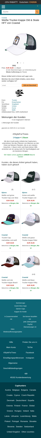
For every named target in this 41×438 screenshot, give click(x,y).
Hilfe (11, 342)
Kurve (14, 108)
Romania (24, 421)
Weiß (13, 110)
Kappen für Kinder (20, 312)
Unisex (14, 106)
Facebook (30, 353)
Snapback (15, 104)
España (31, 400)
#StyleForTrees (11, 353)
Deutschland (21, 400)
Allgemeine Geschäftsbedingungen (12, 365)
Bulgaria (24, 390)
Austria (8, 390)
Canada (32, 390)
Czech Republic (27, 395)
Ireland (26, 411)
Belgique (16, 390)
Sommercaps (20, 303)
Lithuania (15, 416)
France (25, 406)
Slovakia (32, 421)
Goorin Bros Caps (20, 306)
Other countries (28, 432)
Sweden (19, 427)
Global (32, 406)
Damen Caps (20, 309)
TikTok (30, 347)
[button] (17, 62)
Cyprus (17, 395)
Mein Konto (11, 347)
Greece (10, 411)
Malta (34, 416)
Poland (7, 421)
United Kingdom (13, 432)
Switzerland (29, 427)
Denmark (10, 400)
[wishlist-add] (15, 185)
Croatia (10, 395)
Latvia (6, 416)
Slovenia (10, 427)
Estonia (9, 406)
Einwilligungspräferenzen (13, 358)
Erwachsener (16, 102)
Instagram (30, 358)
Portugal (15, 421)
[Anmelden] (29, 7)
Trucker (14, 100)
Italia (32, 411)
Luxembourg (25, 416)
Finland (17, 406)
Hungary (17, 411)
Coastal (4, 18)
